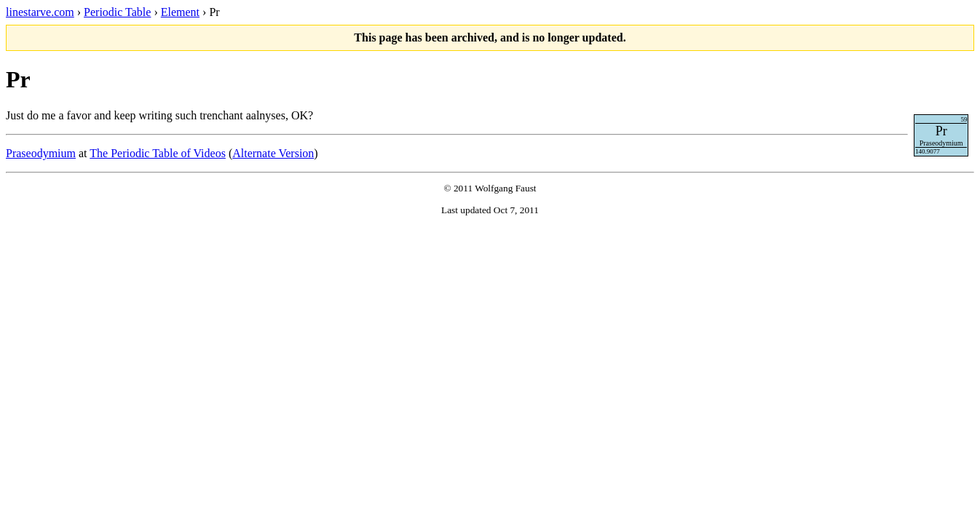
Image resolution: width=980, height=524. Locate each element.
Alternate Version (273, 153)
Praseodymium (41, 153)
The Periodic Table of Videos (158, 153)
